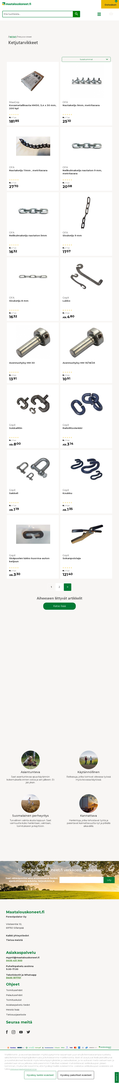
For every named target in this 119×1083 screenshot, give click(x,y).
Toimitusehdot (14, 990)
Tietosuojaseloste (16, 1014)
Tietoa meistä (14, 940)
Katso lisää (59, 606)
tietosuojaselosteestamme (23, 1069)
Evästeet (117, 1077)
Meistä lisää (12, 1009)
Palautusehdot (14, 995)
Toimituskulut (14, 1000)
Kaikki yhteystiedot (17, 935)
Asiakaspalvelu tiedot (18, 1004)
